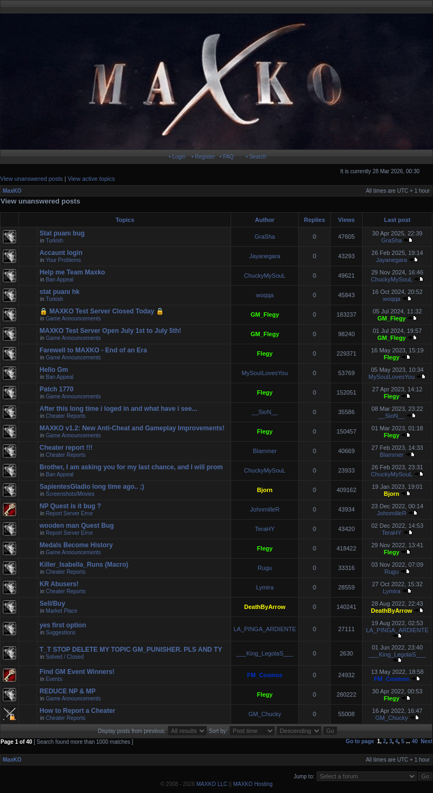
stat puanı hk (60, 292)
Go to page (360, 741)
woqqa (264, 295)
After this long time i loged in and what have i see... (118, 408)
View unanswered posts (31, 178)
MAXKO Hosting (253, 784)
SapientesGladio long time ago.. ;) (92, 486)
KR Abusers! (59, 584)
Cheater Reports (66, 416)
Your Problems (63, 260)
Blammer (265, 451)
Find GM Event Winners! (77, 672)
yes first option (63, 625)
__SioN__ (265, 412)
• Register (203, 157)
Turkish (54, 241)
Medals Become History (76, 545)
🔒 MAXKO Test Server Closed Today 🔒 (102, 311)
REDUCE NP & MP (68, 691)
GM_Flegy (265, 314)
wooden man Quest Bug (77, 525)
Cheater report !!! (66, 447)
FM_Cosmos (265, 675)
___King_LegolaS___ (265, 653)
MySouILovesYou (265, 373)
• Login (177, 157)
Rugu (265, 568)
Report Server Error (69, 513)
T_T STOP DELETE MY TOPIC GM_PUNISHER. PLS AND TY (131, 649)
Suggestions (61, 632)
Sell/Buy (52, 603)
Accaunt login (61, 253)
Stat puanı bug (62, 233)
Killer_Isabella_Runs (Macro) (84, 564)
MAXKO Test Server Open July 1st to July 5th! (110, 331)
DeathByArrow (264, 607)
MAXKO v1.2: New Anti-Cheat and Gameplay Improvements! (132, 428)
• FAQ (227, 157)
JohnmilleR (264, 509)
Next (426, 741)
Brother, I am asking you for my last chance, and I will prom (131, 467)
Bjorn (265, 490)
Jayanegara (264, 256)
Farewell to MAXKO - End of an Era (93, 350)
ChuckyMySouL (265, 275)
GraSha (264, 236)
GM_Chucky (264, 714)
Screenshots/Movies (70, 494)
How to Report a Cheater (77, 711)
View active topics (91, 178)
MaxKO (12, 191)
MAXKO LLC (211, 784)
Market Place (61, 611)
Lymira (265, 587)
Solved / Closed (65, 657)
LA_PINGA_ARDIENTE (264, 629)
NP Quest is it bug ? (70, 506)
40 (415, 741)
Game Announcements (73, 319)
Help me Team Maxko (72, 272)
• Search (256, 157)
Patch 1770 (57, 389)
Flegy (265, 353)
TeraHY (265, 529)
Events (54, 679)
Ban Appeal (60, 280)
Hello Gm (54, 369)
